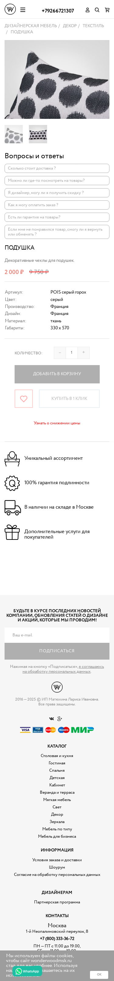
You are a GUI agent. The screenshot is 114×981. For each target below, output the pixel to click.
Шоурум (57, 867)
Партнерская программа (57, 902)
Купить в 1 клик (69, 399)
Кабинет (57, 785)
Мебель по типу (57, 829)
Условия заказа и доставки (57, 860)
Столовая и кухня (57, 756)
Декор (57, 814)
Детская (57, 778)
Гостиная (57, 763)
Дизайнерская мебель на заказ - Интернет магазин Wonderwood (10, 9)
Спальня (57, 770)
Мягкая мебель (57, 800)
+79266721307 (58, 11)
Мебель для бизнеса (57, 836)
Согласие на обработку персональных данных (57, 875)
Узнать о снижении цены (57, 423)
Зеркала (57, 822)
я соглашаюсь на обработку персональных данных (63, 669)
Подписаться (57, 651)
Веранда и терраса (57, 792)
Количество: (29, 353)
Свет (57, 807)
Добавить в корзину (57, 374)
